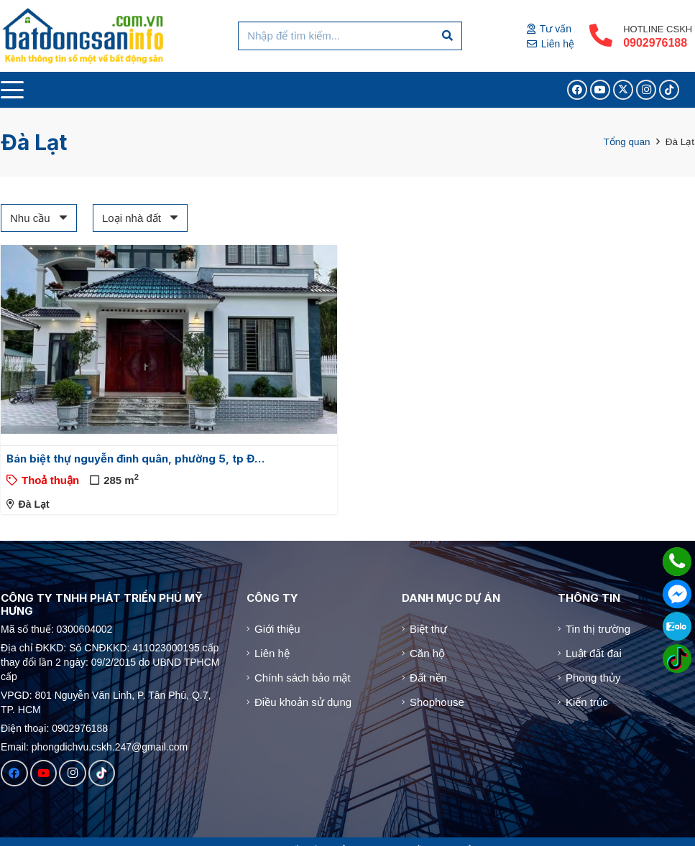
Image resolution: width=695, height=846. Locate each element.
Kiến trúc (587, 702)
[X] (623, 90)
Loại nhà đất (131, 218)
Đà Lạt (34, 504)
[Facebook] (577, 90)
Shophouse (437, 702)
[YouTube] (600, 90)
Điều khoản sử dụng (302, 702)
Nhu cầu (30, 218)
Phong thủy (593, 677)
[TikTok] (669, 90)
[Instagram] (646, 90)
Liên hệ (272, 653)
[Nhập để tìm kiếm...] (349, 36)
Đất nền (428, 677)
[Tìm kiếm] (447, 36)
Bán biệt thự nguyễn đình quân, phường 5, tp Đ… (135, 458)
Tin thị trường (598, 629)
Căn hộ (427, 653)
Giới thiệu (277, 629)
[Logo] (84, 36)
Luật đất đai (594, 653)
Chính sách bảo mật (302, 677)
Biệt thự (428, 629)
